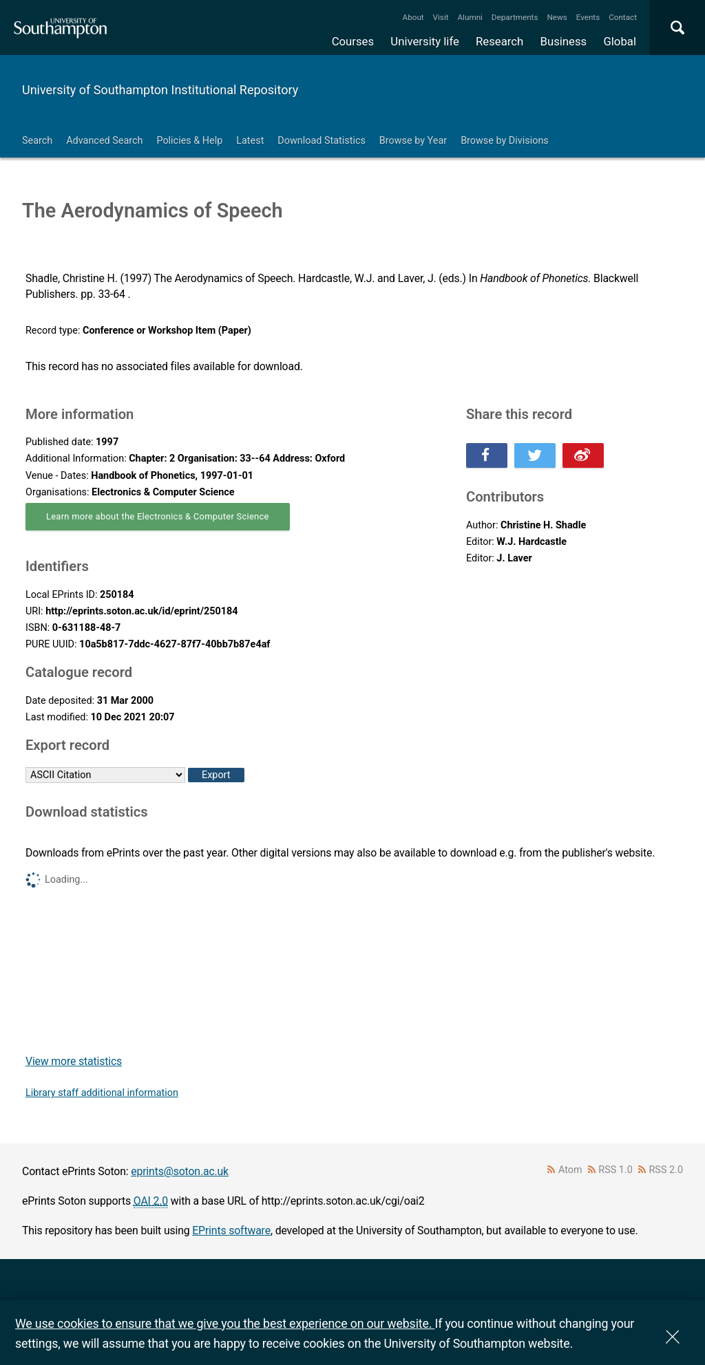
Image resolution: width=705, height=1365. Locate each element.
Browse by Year (413, 141)
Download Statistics (321, 141)
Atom (570, 1170)
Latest (250, 141)
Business (563, 41)
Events (588, 17)
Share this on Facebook (486, 455)
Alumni (469, 17)
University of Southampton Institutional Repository (160, 90)
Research (499, 41)
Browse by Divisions (505, 141)
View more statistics (73, 1061)
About (413, 17)
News (557, 17)
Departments (515, 17)
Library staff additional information (101, 1093)
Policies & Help (189, 141)
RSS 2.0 (666, 1170)
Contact (623, 17)
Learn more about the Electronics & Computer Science (157, 516)
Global (619, 41)
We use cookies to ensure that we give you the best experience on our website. (224, 1323)
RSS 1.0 (615, 1170)
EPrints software (231, 1230)
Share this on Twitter (535, 455)
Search (37, 141)
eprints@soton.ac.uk (180, 1171)
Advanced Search (104, 141)
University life (424, 41)
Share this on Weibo (583, 455)
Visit (441, 17)
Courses (353, 41)
